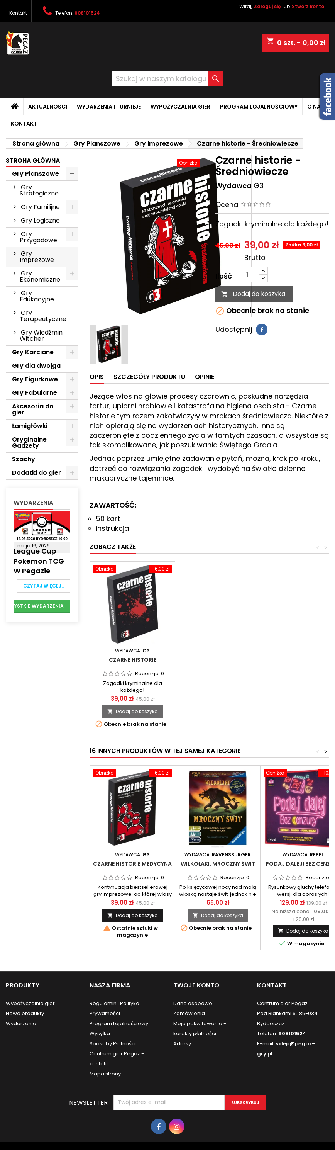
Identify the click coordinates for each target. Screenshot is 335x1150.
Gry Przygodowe (38, 237)
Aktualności (47, 106)
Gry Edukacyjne (37, 296)
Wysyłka (100, 1033)
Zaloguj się (267, 6)
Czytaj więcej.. (43, 586)
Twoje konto (196, 985)
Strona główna (33, 160)
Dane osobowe (192, 1003)
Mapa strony (105, 1073)
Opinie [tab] (204, 376)
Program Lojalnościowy (259, 106)
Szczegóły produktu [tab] (149, 376)
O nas (315, 106)
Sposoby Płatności (113, 1043)
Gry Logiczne (40, 220)
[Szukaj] (167, 78)
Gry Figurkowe (35, 379)
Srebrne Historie (132, 660)
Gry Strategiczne (39, 190)
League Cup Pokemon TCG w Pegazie (39, 560)
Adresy (182, 1043)
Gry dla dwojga (36, 365)
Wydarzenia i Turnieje (109, 106)
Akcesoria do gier (33, 409)
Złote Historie (217, 660)
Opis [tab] (97, 376)
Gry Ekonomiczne (40, 276)
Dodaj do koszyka (253, 293)
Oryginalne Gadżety (29, 442)
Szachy (23, 459)
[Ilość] (247, 274)
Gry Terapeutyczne (43, 315)
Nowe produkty (25, 1013)
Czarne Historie (303, 660)
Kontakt (18, 13)
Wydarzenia (33, 502)
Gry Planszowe (35, 173)
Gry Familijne (40, 206)
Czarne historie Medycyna (132, 864)
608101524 (87, 13)
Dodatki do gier (36, 472)
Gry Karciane (33, 352)
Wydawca (233, 185)
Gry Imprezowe (37, 256)
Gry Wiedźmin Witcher (41, 335)
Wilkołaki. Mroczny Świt (218, 864)
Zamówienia (189, 1013)
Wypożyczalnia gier (180, 106)
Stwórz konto (308, 6)
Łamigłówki (29, 425)
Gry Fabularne (34, 392)
